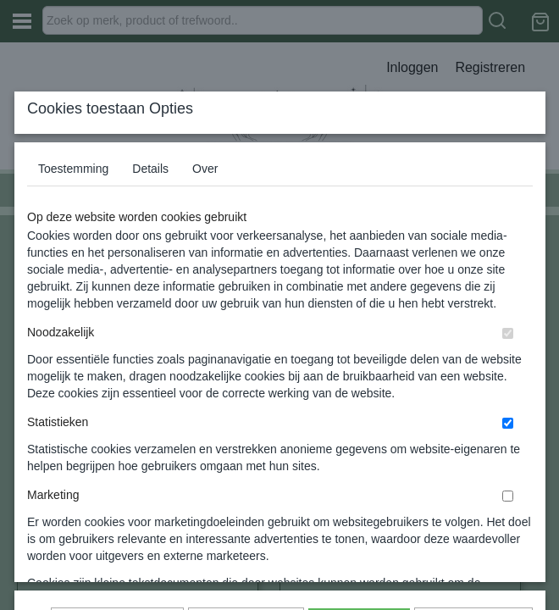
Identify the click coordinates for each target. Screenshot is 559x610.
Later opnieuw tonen (117, 505)
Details (150, 280)
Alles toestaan (359, 505)
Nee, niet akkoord (473, 505)
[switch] (507, 445)
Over (205, 280)
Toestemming (73, 280)
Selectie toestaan (246, 505)
